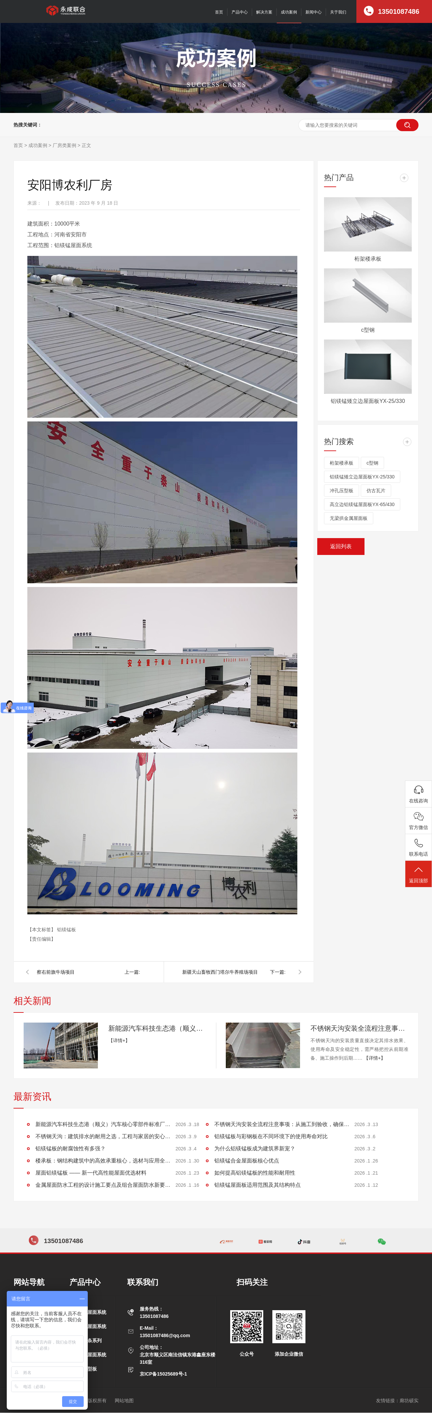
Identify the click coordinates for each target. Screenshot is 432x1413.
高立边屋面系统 (89, 1312)
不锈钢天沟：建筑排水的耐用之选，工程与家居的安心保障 (102, 1136)
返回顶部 (418, 874)
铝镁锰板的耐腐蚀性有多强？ (70, 1148)
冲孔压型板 (341, 490)
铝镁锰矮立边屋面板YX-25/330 (368, 401)
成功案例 (289, 12)
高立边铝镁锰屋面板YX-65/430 (362, 504)
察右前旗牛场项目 (56, 972)
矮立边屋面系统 (89, 1326)
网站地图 (124, 1400)
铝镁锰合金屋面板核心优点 (246, 1161)
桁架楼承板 (367, 259)
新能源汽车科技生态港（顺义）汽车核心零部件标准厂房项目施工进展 (157, 1028)
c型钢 (368, 330)
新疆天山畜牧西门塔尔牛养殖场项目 (220, 972)
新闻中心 (313, 12)
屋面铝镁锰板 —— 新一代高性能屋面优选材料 (90, 1173)
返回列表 (341, 546)
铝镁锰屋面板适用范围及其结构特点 (257, 1185)
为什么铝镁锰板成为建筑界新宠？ (254, 1148)
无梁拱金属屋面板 (349, 518)
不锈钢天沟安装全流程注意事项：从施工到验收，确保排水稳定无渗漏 (359, 1028)
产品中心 (240, 12)
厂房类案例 (64, 145)
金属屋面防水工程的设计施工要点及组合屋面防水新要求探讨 (102, 1185)
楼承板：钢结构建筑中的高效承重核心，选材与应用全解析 (102, 1161)
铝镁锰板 (66, 929)
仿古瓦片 (376, 490)
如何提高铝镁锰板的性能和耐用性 (254, 1173)
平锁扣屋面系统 (89, 1354)
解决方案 (264, 12)
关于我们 (338, 12)
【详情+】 (119, 1040)
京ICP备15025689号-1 (163, 1374)
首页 (219, 12)
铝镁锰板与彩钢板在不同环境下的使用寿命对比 (271, 1136)
